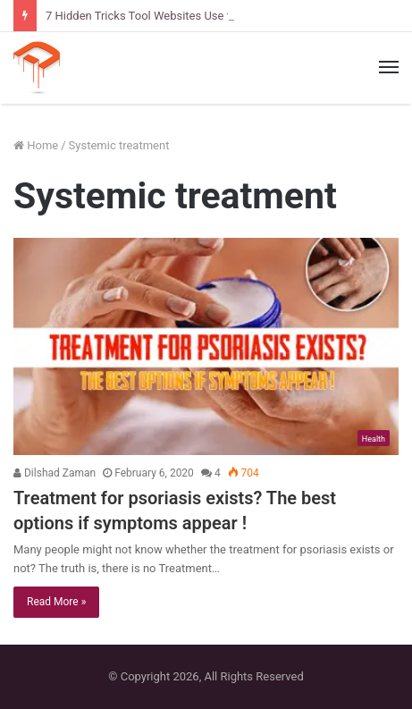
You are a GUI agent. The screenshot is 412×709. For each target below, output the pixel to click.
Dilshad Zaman (54, 473)
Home (35, 145)
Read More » (56, 601)
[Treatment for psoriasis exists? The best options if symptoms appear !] (206, 346)
